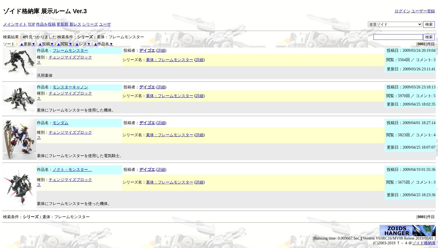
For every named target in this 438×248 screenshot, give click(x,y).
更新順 (62, 24)
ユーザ (105, 24)
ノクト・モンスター (72, 169)
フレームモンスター (70, 50)
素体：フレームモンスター (169, 60)
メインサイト (15, 24)
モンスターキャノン (70, 87)
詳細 (161, 50)
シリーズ (90, 24)
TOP (31, 24)
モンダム (60, 123)
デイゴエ (147, 50)
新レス (75, 24)
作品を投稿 (46, 24)
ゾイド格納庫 (424, 243)
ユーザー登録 (423, 11)
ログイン (402, 11)
